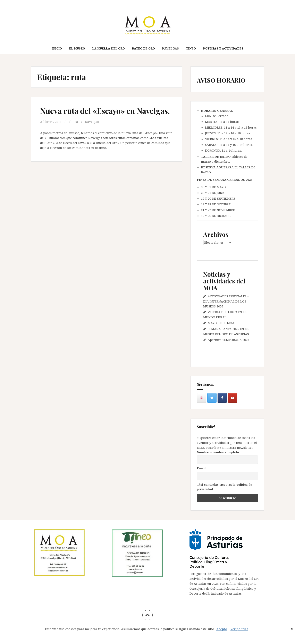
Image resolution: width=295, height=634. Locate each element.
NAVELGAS (170, 48)
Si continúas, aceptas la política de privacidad (224, 487)
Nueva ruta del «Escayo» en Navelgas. (106, 110)
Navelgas (92, 122)
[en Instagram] (201, 398)
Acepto (221, 629)
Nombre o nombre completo (218, 452)
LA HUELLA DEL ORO (108, 48)
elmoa (73, 122)
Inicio (57, 48)
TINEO (191, 48)
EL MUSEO (77, 48)
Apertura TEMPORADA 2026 (228, 340)
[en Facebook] (222, 398)
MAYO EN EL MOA (221, 323)
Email (201, 468)
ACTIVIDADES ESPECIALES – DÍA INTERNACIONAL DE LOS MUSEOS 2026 (226, 301)
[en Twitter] (212, 398)
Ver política (239, 629)
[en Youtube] (232, 398)
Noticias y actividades (223, 48)
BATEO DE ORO (143, 48)
